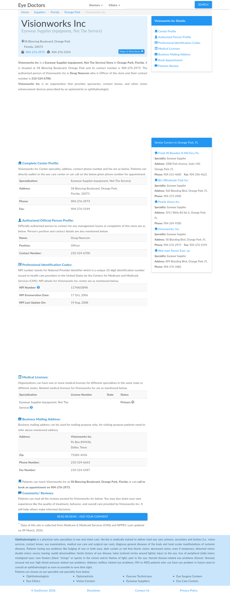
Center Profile (165, 31)
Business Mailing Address (173, 54)
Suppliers (40, 12)
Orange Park (72, 12)
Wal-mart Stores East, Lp (172, 250)
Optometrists (84, 576)
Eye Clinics (33, 581)
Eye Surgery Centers (189, 576)
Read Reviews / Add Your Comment (82, 516)
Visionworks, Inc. (167, 229)
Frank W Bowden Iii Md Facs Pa (177, 153)
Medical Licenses (167, 48)
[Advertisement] (82, 126)
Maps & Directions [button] (131, 51)
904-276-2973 (35, 52)
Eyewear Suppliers (138, 581)
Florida (54, 12)
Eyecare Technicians (139, 576)
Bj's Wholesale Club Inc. (172, 180)
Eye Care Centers (187, 581)
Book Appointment (168, 60)
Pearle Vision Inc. (167, 201)
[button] (96, 4)
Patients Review (167, 66)
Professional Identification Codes (177, 42)
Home (25, 12)
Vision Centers (85, 581)
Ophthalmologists (37, 576)
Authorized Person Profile (173, 37)
